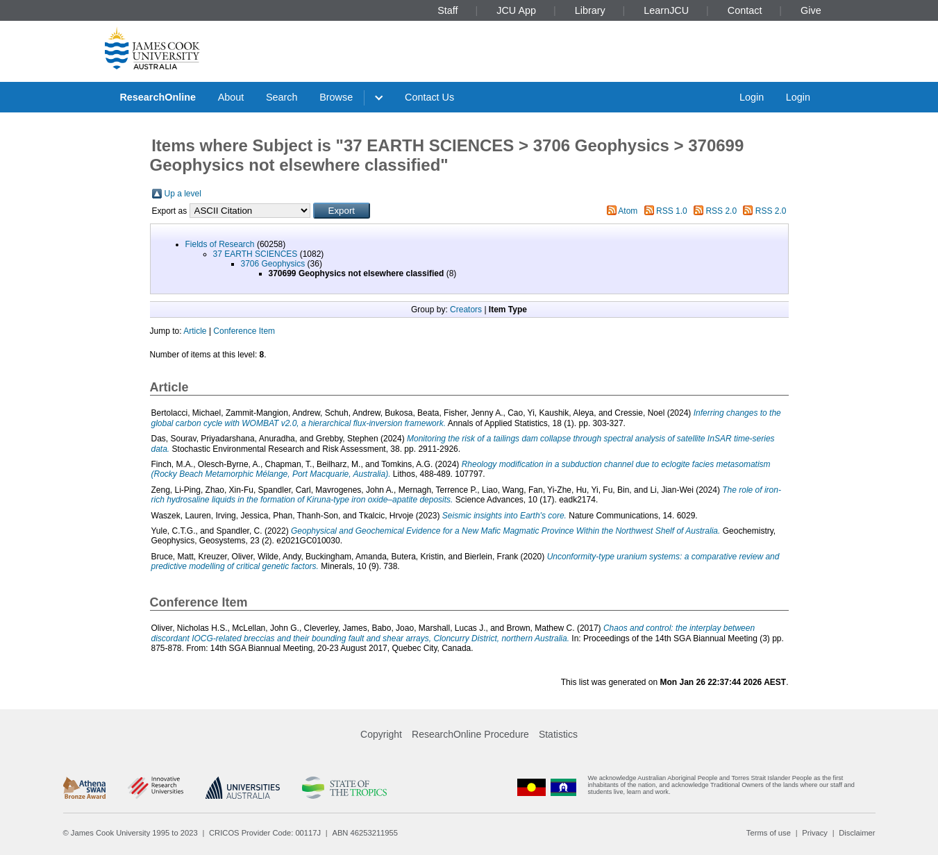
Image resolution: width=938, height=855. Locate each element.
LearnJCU (666, 10)
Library (590, 10)
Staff (447, 10)
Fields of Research (220, 244)
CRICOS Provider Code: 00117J (265, 833)
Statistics (558, 734)
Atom (627, 211)
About (231, 97)
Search (282, 97)
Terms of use (768, 833)
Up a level (183, 193)
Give (811, 10)
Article (194, 331)
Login (751, 97)
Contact (745, 10)
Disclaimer (857, 833)
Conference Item (244, 331)
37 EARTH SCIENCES (255, 254)
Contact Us (429, 97)
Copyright (381, 734)
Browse (336, 97)
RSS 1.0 (671, 211)
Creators (466, 309)
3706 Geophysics (273, 264)
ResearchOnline (157, 97)
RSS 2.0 (721, 211)
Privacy (815, 833)
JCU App (516, 10)
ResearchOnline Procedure (470, 734)
